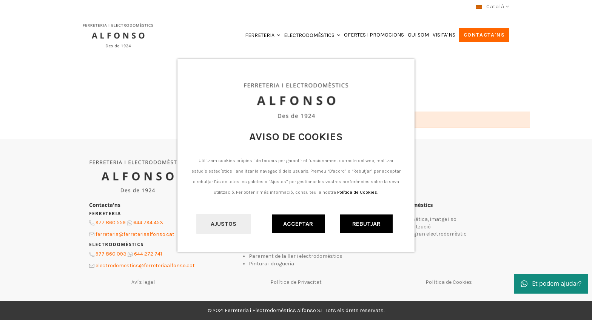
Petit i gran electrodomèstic (432, 234)
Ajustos (223, 223)
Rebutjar (366, 223)
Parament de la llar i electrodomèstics (295, 256)
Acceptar (298, 223)
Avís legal (143, 282)
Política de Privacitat (296, 282)
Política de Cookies (357, 192)
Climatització (414, 227)
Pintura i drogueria (271, 263)
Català (492, 6)
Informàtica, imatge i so (427, 219)
